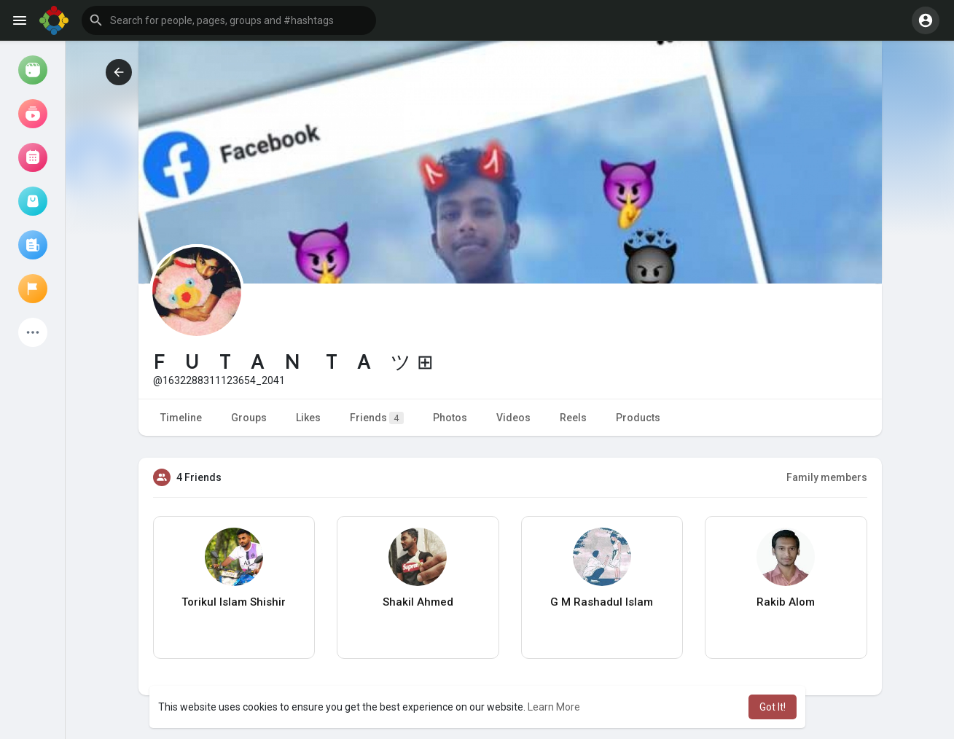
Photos (450, 417)
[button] (229, 20)
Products (638, 417)
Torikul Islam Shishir (233, 602)
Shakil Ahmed (418, 602)
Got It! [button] (772, 707)
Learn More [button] (554, 707)
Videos (513, 417)
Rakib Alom (785, 602)
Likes (308, 417)
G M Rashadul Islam (601, 602)
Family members (826, 477)
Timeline (181, 417)
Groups (249, 417)
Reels (573, 417)
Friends (377, 418)
